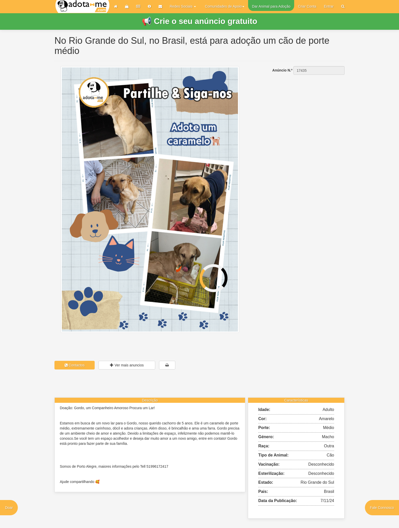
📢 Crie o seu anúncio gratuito (199, 21)
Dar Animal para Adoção (271, 6)
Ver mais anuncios (127, 365)
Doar (9, 508)
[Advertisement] (299, 107)
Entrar (329, 6)
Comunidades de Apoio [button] (225, 6)
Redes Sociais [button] (183, 6)
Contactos (75, 365)
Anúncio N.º (282, 70)
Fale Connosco (382, 508)
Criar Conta (307, 6)
